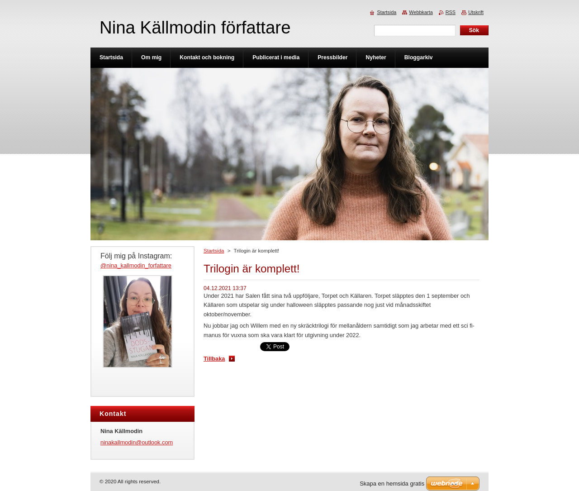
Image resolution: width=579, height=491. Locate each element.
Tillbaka (214, 358)
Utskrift (476, 12)
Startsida (214, 250)
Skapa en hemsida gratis (392, 483)
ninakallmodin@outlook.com (136, 442)
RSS (451, 12)
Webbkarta (420, 12)
